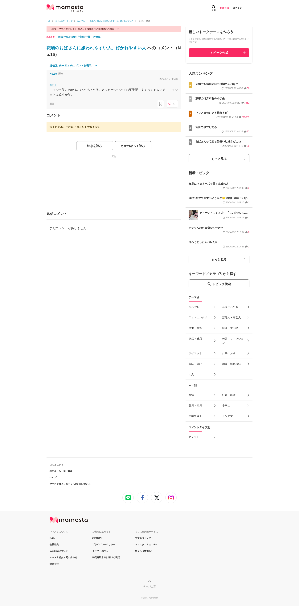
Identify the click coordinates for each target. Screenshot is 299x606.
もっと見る (219, 158)
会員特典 (54, 544)
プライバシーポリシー (103, 544)
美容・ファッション (233, 340)
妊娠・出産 (229, 394)
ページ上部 (149, 586)
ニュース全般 (230, 306)
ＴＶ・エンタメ (198, 317)
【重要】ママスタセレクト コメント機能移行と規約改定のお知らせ (84, 29)
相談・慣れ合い (231, 363)
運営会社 (54, 564)
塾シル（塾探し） (144, 551)
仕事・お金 (229, 353)
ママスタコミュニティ (146, 544)
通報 (52, 103)
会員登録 (224, 8)
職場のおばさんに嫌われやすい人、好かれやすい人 (97, 47)
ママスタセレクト (144, 538)
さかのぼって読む (133, 146)
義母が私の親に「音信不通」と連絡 (79, 36)
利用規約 (96, 538)
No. (53, 73)
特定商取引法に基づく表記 (106, 557)
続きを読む (94, 146)
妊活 (191, 394)
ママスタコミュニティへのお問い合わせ (70, 484)
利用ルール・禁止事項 (61, 471)
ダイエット (195, 353)
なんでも (194, 306)
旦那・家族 (195, 327)
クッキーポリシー (101, 551)
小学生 (226, 405)
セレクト (194, 436)
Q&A (52, 538)
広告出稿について (59, 551)
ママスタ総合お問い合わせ (63, 557)
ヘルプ (53, 477)
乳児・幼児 (195, 405)
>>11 (53, 85)
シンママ (227, 416)
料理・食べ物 (230, 327)
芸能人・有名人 (231, 317)
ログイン (237, 8)
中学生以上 (195, 416)
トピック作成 (219, 52)
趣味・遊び (195, 363)
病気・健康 (195, 338)
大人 (191, 374)
